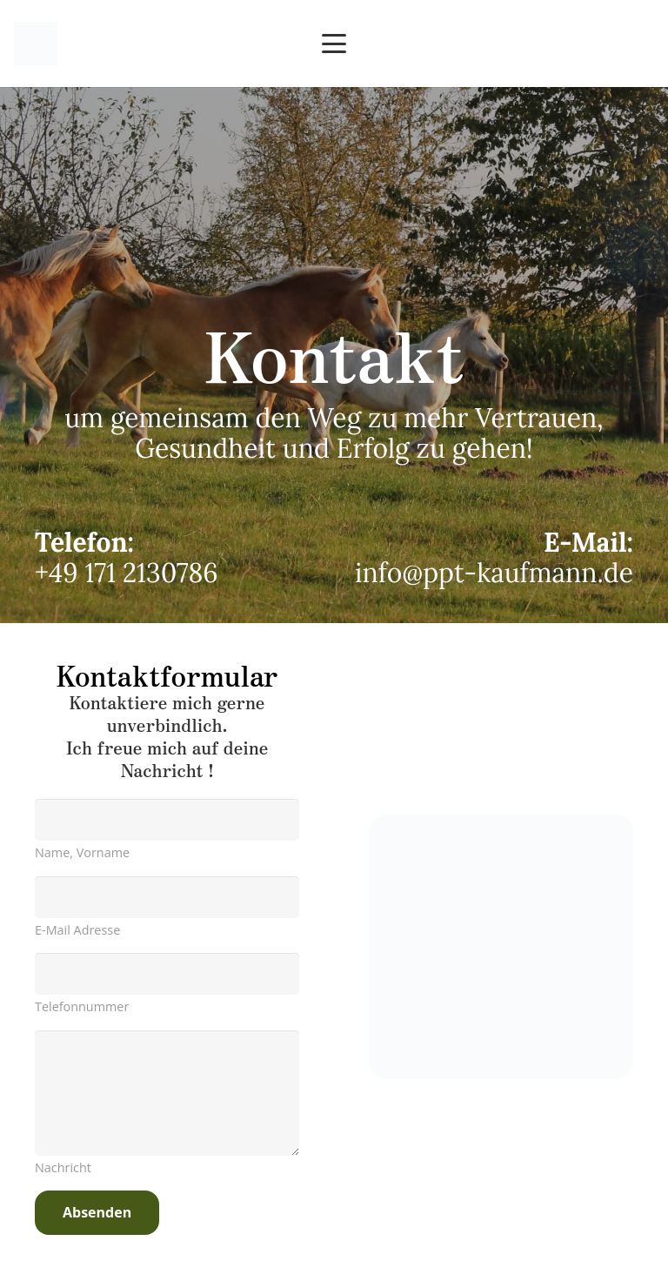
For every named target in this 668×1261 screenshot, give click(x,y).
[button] (334, 43)
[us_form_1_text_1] (167, 820)
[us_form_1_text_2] (167, 974)
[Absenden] (97, 1213)
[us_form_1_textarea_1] (167, 1093)
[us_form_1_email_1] (167, 897)
